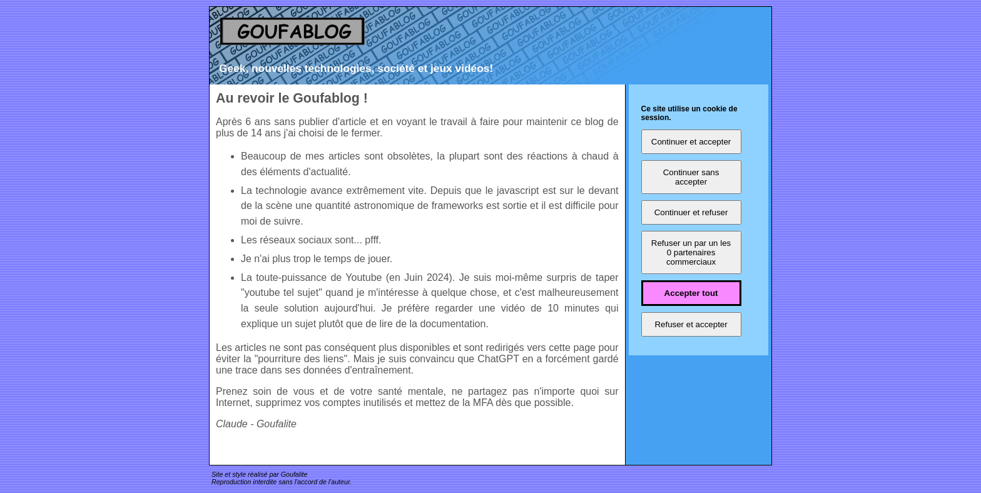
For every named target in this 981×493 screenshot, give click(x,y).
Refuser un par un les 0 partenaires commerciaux (691, 252)
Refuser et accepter (690, 324)
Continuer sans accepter (691, 177)
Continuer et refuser (691, 212)
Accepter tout (691, 293)
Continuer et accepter (691, 141)
